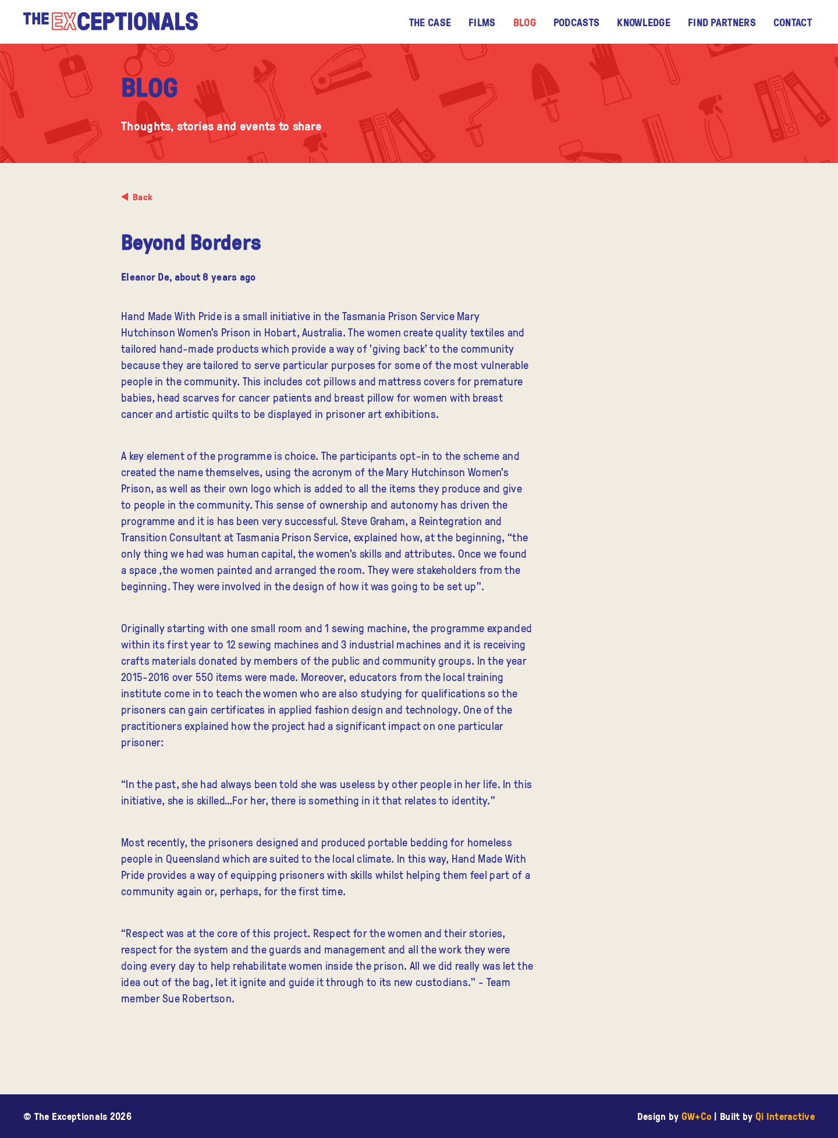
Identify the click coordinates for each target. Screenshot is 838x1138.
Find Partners (722, 22)
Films (482, 22)
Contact (792, 22)
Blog (524, 22)
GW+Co (696, 1116)
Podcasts (576, 22)
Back (142, 196)
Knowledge (643, 22)
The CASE (430, 22)
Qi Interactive (785, 1116)
